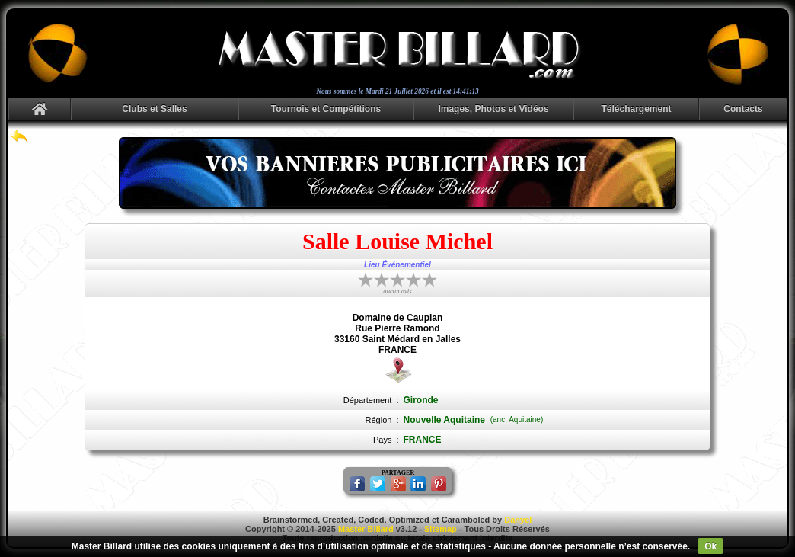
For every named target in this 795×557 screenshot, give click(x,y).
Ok (710, 546)
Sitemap (440, 528)
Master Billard (366, 528)
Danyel (518, 519)
